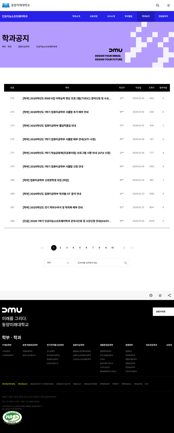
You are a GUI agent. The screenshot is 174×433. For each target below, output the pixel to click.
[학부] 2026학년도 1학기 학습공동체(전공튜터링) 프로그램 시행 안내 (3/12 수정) (67, 153)
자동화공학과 (27, 351)
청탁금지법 (138, 384)
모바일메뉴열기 (168, 5)
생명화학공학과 (105, 351)
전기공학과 (51, 351)
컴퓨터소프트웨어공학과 (82, 355)
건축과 (102, 359)
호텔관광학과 (130, 363)
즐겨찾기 (160, 295)
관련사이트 (137, 311)
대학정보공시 (126, 384)
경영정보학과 (130, 367)
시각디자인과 (105, 367)
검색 (157, 5)
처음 (42, 248)
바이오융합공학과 (106, 355)
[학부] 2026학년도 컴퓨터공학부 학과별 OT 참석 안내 (52, 193)
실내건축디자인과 (106, 363)
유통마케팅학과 (131, 359)
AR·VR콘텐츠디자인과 (108, 371)
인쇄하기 (151, 295)
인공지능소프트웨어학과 (14, 16)
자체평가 (115, 384)
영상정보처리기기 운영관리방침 (42, 384)
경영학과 (128, 351)
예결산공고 (77, 384)
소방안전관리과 (52, 363)
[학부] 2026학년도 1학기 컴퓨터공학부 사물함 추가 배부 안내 (55, 112)
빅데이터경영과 (131, 371)
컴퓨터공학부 (24, 46)
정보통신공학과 (52, 359)
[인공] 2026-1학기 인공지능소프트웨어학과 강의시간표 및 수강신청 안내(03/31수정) (67, 221)
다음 (124, 248)
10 (112, 247)
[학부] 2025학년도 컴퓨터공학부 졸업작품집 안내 (49, 125)
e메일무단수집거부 (63, 384)
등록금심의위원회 (90, 384)
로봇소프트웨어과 (29, 355)
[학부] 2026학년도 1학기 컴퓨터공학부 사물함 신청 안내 (53, 166)
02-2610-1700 (12, 402)
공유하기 (169, 295)
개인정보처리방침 (8, 384)
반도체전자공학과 (53, 355)
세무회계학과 (130, 355)
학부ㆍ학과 (7, 46)
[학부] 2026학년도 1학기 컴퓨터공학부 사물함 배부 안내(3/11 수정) (59, 139)
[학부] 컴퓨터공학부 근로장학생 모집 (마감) (46, 180)
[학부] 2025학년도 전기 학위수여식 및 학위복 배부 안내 (53, 207)
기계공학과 (6, 351)
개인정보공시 (23, 384)
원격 (146, 384)
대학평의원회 (105, 384)
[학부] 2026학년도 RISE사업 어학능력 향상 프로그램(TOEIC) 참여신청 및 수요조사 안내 (67, 98)
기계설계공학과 (7, 355)
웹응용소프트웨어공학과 (82, 351)
